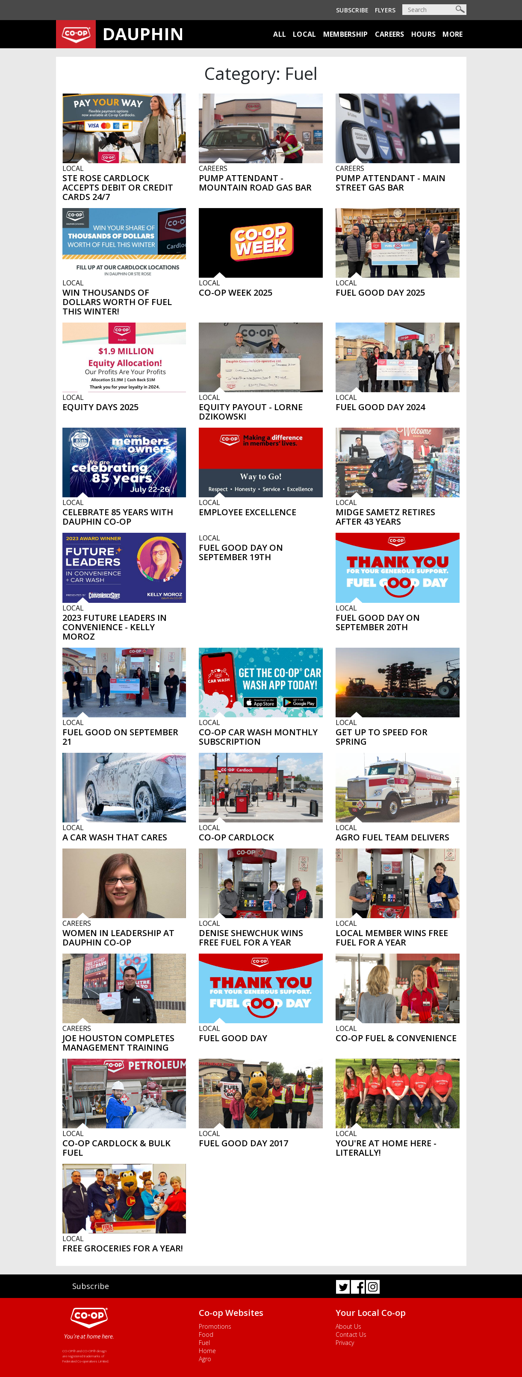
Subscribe (352, 10)
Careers (389, 34)
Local (304, 34)
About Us (348, 1326)
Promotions (215, 1326)
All (279, 34)
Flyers (385, 10)
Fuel (204, 1343)
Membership (345, 34)
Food (206, 1334)
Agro (205, 1359)
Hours (423, 34)
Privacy (345, 1343)
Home (207, 1351)
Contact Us (351, 1334)
